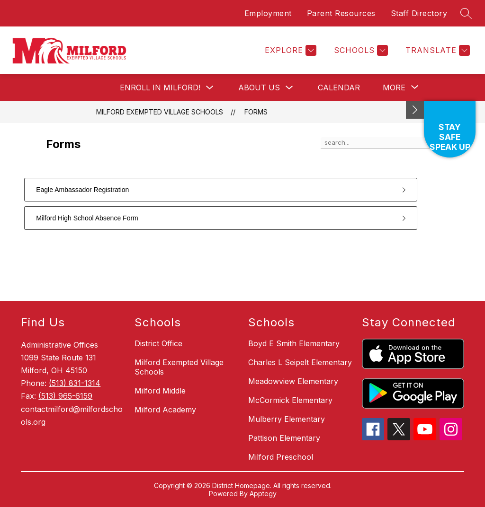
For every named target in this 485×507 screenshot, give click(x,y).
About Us (259, 87)
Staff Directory (419, 13)
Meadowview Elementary (293, 381)
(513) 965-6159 (65, 396)
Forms (256, 112)
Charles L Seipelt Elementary (300, 362)
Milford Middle (160, 390)
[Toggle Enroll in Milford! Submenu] (210, 87)
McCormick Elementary (290, 400)
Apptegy (263, 494)
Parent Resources (341, 13)
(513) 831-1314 (74, 383)
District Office (158, 343)
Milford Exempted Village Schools (159, 112)
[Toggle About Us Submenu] (289, 87)
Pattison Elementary (284, 438)
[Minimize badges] (415, 110)
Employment (268, 13)
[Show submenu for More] (394, 87)
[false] (380, 143)
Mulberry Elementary (286, 419)
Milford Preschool (280, 457)
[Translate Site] (436, 50)
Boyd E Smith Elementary (294, 343)
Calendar (339, 87)
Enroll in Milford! (160, 87)
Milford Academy (165, 409)
